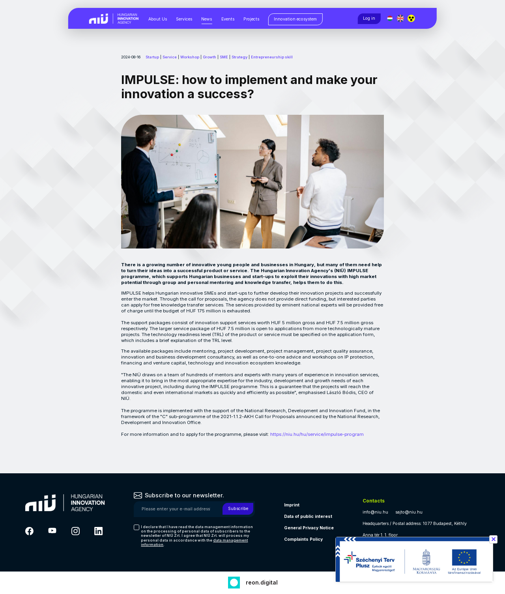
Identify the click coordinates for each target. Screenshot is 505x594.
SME (224, 57)
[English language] (401, 18)
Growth (209, 57)
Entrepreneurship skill (272, 57)
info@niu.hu (375, 512)
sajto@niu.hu (409, 512)
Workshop (189, 57)
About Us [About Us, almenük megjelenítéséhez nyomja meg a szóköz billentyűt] (157, 19)
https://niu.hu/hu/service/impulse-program (317, 434)
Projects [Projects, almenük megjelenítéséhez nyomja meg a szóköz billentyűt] (251, 19)
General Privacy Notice (309, 527)
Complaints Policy (303, 539)
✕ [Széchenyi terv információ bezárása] (493, 539)
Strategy (239, 57)
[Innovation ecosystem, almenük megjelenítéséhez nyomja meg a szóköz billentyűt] (295, 19)
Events (227, 19)
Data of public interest (308, 516)
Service (170, 57)
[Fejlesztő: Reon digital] (252, 582)
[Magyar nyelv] (390, 18)
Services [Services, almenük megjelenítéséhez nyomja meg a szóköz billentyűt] (184, 19)
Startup (152, 57)
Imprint (291, 505)
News (206, 19)
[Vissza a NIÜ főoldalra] (113, 18)
